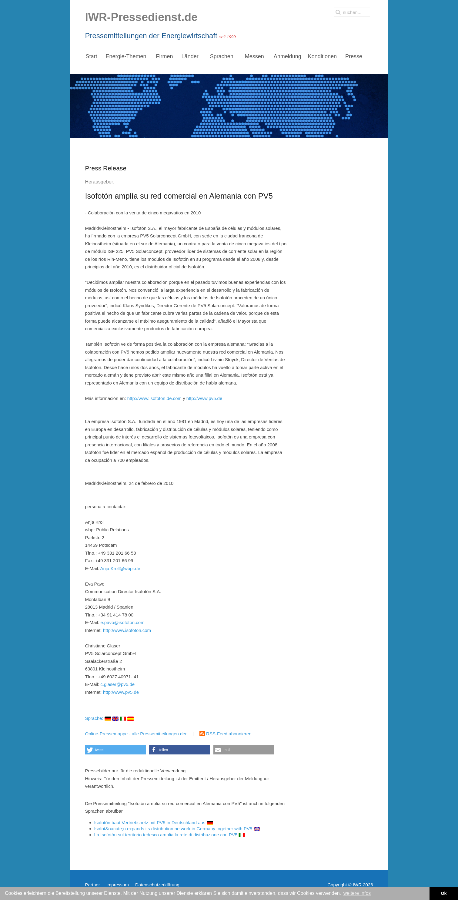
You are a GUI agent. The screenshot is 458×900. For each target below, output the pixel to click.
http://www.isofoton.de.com (154, 398)
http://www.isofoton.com (127, 630)
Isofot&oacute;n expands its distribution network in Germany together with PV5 (177, 828)
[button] (115, 749)
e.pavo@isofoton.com (122, 622)
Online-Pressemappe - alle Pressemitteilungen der (136, 733)
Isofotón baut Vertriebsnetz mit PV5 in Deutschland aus (153, 822)
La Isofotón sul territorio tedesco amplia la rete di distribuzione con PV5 (169, 834)
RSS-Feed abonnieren (225, 733)
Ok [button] (443, 893)
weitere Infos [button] (357, 893)
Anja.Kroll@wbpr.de (120, 568)
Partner (92, 884)
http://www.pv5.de (204, 398)
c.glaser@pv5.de (117, 684)
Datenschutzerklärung (157, 884)
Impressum (117, 884)
